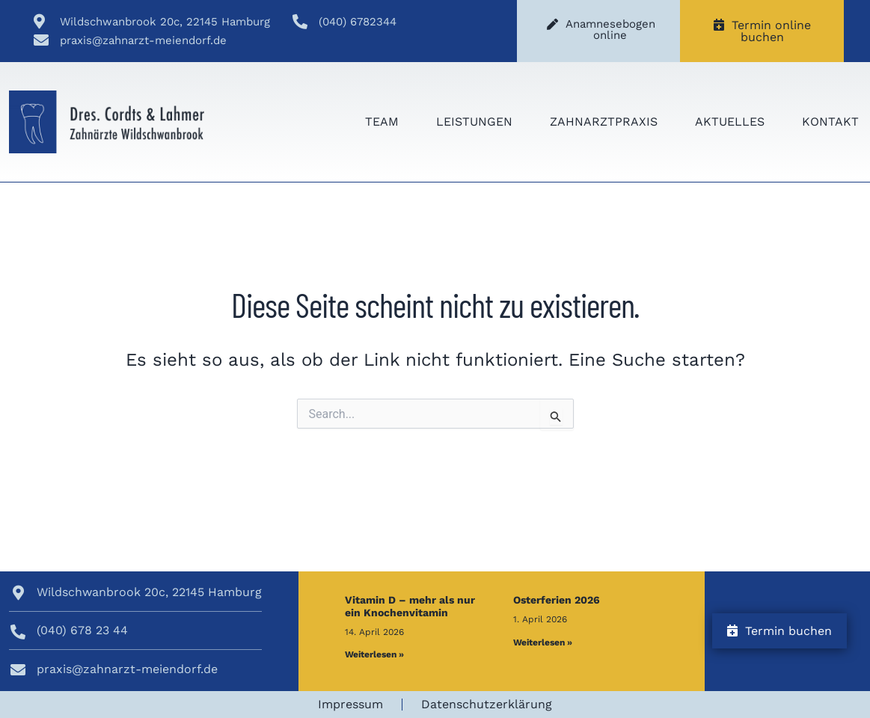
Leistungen (474, 121)
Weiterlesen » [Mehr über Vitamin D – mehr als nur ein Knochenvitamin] (374, 654)
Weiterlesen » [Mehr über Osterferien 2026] (542, 642)
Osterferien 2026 (556, 600)
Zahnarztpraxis (604, 121)
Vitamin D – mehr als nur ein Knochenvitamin (410, 606)
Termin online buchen (762, 31)
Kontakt (830, 121)
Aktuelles (730, 121)
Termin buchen (779, 631)
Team (382, 121)
